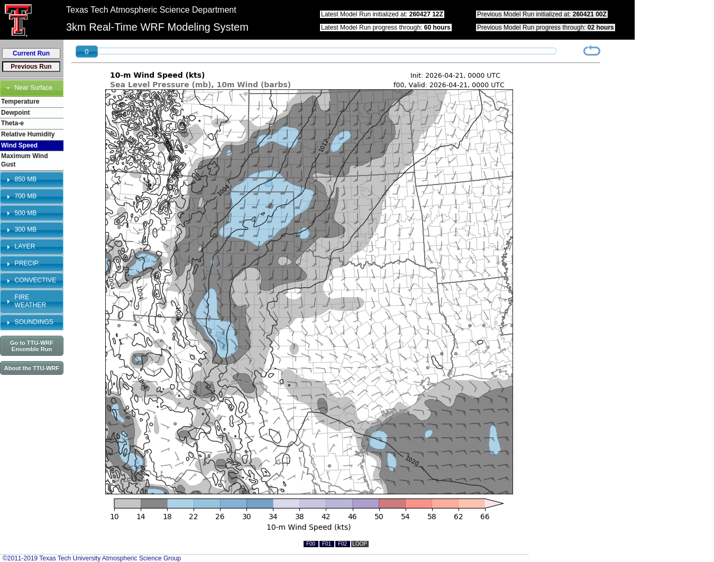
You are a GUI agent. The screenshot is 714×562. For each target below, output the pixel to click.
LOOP (359, 544)
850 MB (26, 179)
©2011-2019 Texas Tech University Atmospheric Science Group (92, 558)
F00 (310, 544)
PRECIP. (27, 263)
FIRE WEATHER (31, 301)
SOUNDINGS (34, 322)
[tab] (31, 88)
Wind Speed (19, 145)
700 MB (26, 196)
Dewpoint (15, 112)
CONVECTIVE (36, 280)
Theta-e (12, 123)
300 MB (26, 229)
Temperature (20, 101)
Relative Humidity (27, 134)
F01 (326, 544)
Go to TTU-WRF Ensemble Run (31, 345)
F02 (342, 544)
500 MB (26, 213)
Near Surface (33, 87)
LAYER (25, 246)
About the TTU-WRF (31, 368)
